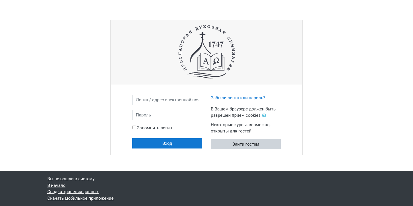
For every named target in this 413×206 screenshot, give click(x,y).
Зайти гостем (245, 144)
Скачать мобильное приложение (80, 198)
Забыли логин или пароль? (238, 97)
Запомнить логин (154, 127)
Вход (167, 143)
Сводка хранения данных (73, 191)
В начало (56, 185)
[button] (265, 115)
